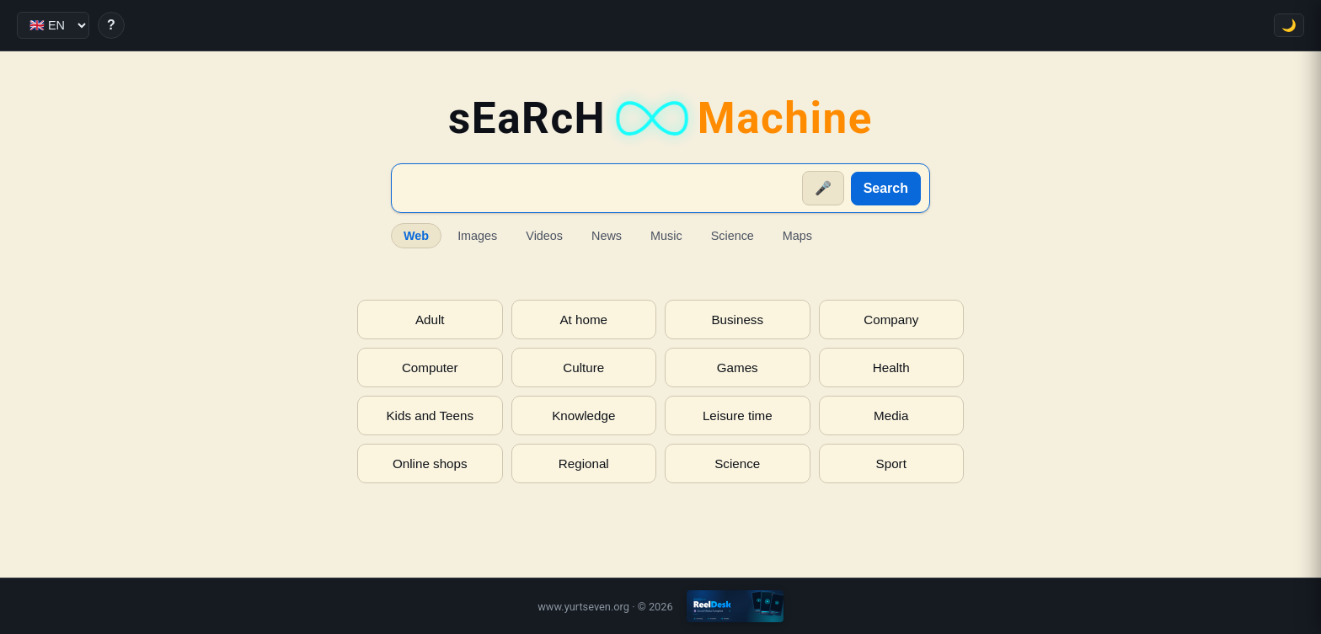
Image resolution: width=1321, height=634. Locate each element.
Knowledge (583, 415)
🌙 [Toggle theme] (1289, 25)
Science (732, 235)
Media (891, 415)
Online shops (430, 463)
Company (891, 319)
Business (737, 319)
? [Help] (111, 25)
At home (583, 319)
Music (666, 235)
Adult (430, 319)
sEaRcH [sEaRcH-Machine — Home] (660, 118)
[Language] (53, 25)
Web (416, 235)
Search (886, 188)
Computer (430, 367)
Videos (544, 235)
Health (891, 367)
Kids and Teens (429, 415)
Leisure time (738, 415)
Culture (583, 367)
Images (477, 235)
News (606, 235)
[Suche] (597, 188)
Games (737, 367)
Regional (584, 463)
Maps (797, 235)
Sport (891, 463)
